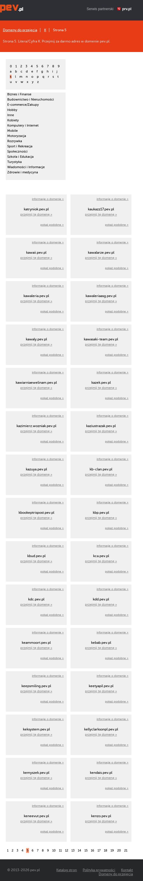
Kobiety (13, 120)
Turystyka (14, 162)
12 (66, 850)
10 (54, 850)
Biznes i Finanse (19, 94)
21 (125, 850)
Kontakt (127, 870)
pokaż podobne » (52, 224)
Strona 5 (59, 30)
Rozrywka (14, 141)
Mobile (12, 131)
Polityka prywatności (99, 870)
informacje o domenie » (48, 199)
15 (86, 850)
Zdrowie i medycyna (22, 172)
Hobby (12, 110)
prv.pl (126, 9)
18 (105, 850)
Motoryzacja (16, 136)
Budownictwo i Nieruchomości (30, 99)
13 (73, 850)
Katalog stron (66, 870)
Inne (10, 115)
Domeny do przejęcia (20, 30)
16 (92, 850)
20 (119, 850)
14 (79, 850)
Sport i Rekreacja (19, 146)
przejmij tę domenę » (36, 214)
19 (112, 850)
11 (60, 850)
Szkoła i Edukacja (20, 157)
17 (99, 850)
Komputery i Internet (23, 125)
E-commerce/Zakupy (23, 105)
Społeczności (17, 151)
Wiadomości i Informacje (26, 167)
